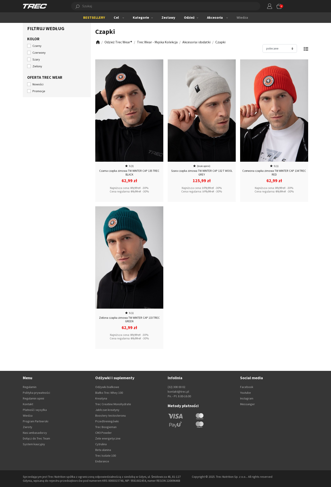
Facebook (246, 387)
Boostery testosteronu (110, 415)
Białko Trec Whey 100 (109, 393)
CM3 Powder (103, 433)
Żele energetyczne (108, 438)
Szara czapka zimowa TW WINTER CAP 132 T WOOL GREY (201, 172)
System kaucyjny (34, 444)
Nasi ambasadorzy (35, 433)
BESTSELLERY (94, 17)
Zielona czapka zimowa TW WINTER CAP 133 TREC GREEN (129, 319)
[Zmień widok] (305, 48)
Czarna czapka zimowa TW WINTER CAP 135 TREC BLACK (129, 172)
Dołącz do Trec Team (36, 438)
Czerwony (39, 53)
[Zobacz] (97, 42)
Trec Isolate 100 (105, 456)
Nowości (37, 84)
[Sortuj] (280, 48)
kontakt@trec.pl (178, 392)
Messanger (247, 404)
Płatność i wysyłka (35, 410)
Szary (36, 59)
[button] (161, 6)
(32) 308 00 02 (176, 387)
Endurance (102, 461)
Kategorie (141, 17)
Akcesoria (215, 17)
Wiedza (242, 17)
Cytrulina (101, 444)
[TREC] (35, 6)
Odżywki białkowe (107, 387)
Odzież (189, 17)
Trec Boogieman (106, 427)
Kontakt (28, 404)
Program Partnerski (35, 421)
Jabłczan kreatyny (107, 410)
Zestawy (168, 17)
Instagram (246, 398)
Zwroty (27, 427)
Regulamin (29, 387)
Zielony (37, 66)
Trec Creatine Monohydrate (113, 404)
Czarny (36, 46)
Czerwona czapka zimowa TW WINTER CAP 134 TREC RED (274, 172)
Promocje (38, 91)
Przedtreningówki (107, 421)
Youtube (245, 393)
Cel (116, 17)
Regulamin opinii (33, 398)
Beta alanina (103, 450)
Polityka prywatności (36, 393)
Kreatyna (101, 398)
